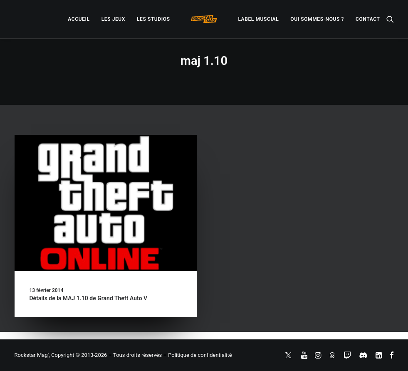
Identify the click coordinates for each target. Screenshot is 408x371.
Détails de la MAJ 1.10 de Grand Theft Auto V (89, 298)
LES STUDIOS (153, 19)
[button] (390, 19)
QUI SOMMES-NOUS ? (317, 19)
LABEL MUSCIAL (258, 19)
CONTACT (368, 19)
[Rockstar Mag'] (204, 19)
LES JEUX (113, 19)
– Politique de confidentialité (197, 355)
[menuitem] (78, 19)
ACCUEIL (78, 19)
